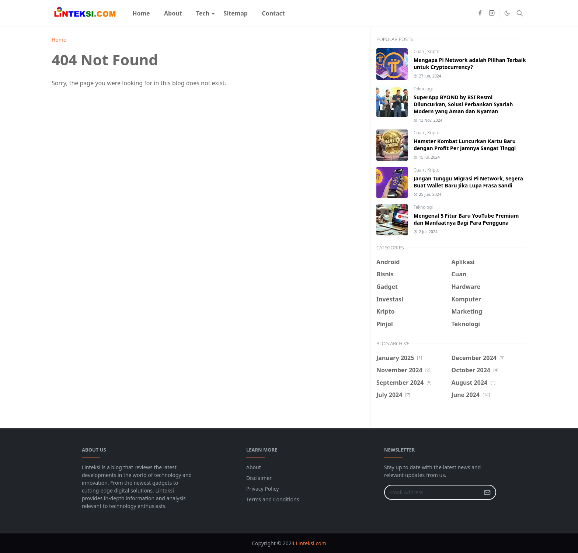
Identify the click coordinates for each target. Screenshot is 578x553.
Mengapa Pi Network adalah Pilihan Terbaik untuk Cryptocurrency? (470, 63)
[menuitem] (141, 13)
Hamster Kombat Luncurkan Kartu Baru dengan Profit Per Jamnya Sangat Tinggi (465, 145)
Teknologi (423, 89)
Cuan (419, 51)
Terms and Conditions (272, 499)
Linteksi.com (311, 543)
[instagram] (492, 13)
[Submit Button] (487, 492)
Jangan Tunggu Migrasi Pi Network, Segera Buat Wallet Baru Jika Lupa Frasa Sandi (468, 182)
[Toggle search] (519, 13)
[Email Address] (432, 492)
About (253, 467)
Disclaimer (259, 477)
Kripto (433, 51)
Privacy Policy (262, 488)
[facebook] (480, 13)
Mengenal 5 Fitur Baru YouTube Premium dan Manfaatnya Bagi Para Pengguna (466, 219)
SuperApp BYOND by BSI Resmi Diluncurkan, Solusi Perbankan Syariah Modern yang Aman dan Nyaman (463, 104)
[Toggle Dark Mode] (507, 13)
